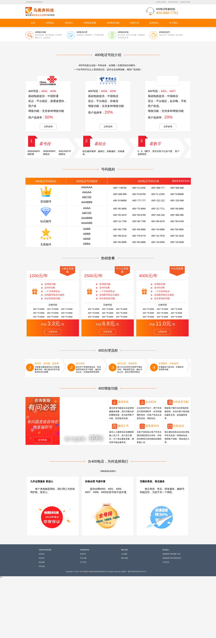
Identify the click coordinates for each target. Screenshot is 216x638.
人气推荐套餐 (98, 95)
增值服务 (141, 95)
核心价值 (121, 95)
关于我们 (173, 23)
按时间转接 (39, 95)
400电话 (50, 23)
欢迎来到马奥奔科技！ (35, 2)
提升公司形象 (131, 95)
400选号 (69, 23)
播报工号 (38, 97)
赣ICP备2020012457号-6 (137, 631)
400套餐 (42, 622)
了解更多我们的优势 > (108, 531)
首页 (33, 23)
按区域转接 (49, 95)
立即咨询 (48, 186)
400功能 (42, 626)
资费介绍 (134, 23)
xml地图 (124, 614)
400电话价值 (173, 2)
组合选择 (179, 95)
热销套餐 (88, 95)
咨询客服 (42, 500)
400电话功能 (185, 2)
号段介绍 (162, 95)
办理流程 (79, 95)
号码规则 (170, 95)
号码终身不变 (123, 97)
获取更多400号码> (181, 240)
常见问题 (83, 618)
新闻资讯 (154, 23)
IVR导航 (58, 95)
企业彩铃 (46, 97)
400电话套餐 (161, 2)
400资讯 (83, 614)
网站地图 (124, 618)
